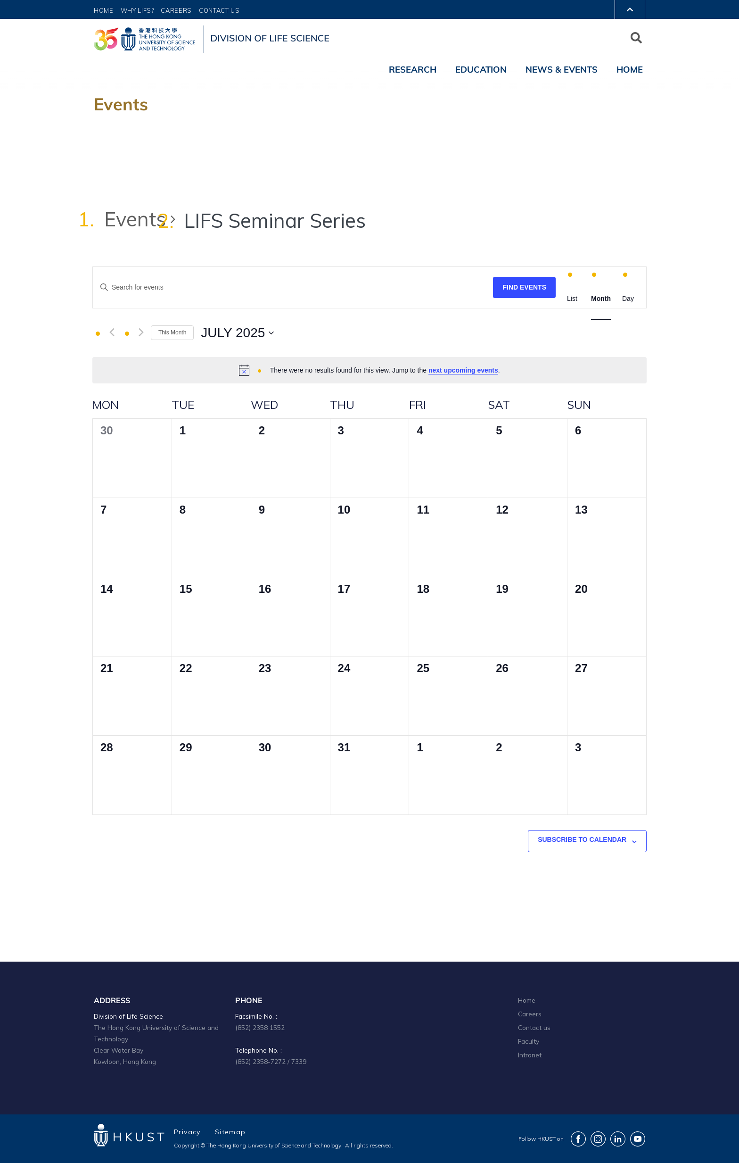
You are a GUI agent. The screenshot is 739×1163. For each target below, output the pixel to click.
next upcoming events (463, 370)
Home (104, 10)
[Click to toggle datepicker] (237, 333)
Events (135, 219)
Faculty (528, 1041)
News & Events (562, 69)
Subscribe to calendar (582, 839)
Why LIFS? (137, 10)
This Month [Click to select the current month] (172, 332)
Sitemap (230, 1132)
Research (412, 69)
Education (481, 69)
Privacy (187, 1132)
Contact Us (219, 10)
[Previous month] (112, 332)
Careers (176, 10)
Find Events (524, 287)
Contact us (534, 1027)
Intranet (530, 1055)
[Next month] (141, 332)
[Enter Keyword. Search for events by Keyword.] (293, 287)
